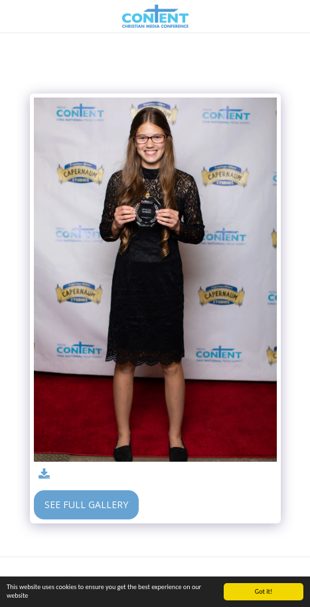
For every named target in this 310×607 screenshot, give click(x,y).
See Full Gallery (86, 504)
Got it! (264, 591)
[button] (14, 15)
